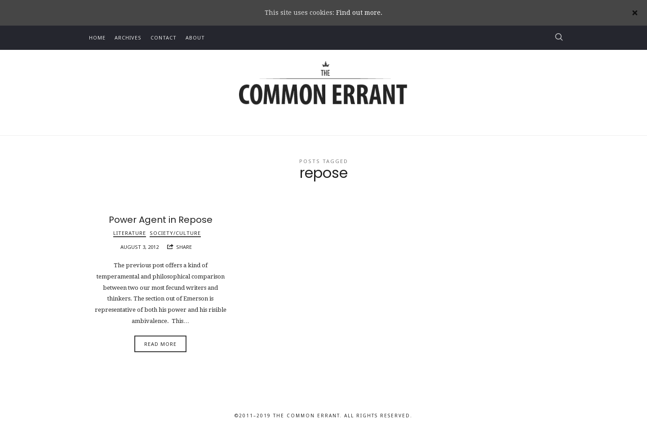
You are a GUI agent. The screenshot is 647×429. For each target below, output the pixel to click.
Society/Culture (175, 233)
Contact (164, 37)
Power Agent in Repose (161, 219)
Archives (128, 37)
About (195, 37)
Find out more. (359, 12)
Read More (160, 344)
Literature (129, 233)
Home (97, 37)
